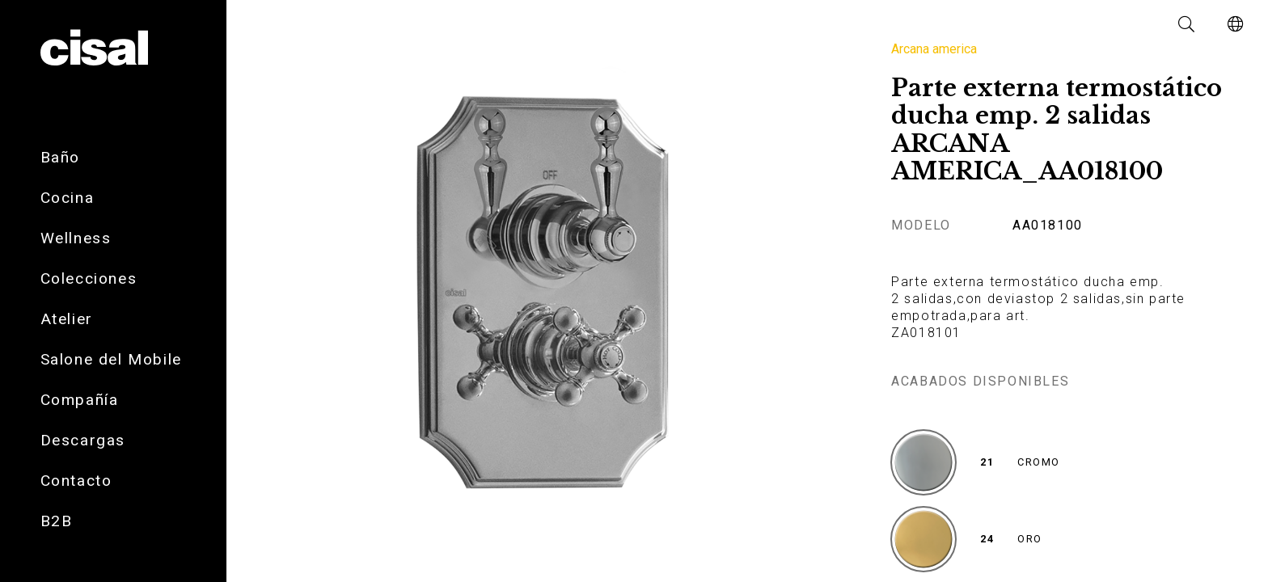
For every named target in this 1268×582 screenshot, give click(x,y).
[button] (1187, 24)
